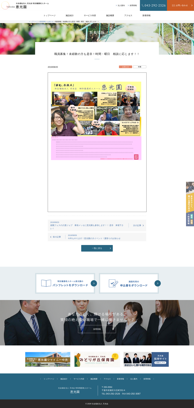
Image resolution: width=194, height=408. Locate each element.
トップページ (49, 15)
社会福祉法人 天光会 (100, 404)
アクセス (128, 15)
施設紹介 (70, 15)
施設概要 (110, 15)
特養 (139, 67)
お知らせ (125, 67)
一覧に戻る (97, 248)
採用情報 (133, 5)
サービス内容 (90, 15)
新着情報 (146, 15)
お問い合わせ (182, 5)
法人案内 (121, 5)
